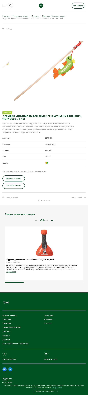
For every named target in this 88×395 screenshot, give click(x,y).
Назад (9, 29)
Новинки (5, 335)
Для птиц (6, 331)
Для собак (6, 319)
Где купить (78, 5)
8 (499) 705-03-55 (9, 359)
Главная (5, 16)
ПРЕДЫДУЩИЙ (12, 197)
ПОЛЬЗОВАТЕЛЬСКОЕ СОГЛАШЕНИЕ (15, 344)
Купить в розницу (13, 178)
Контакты (48, 319)
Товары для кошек (20, 16)
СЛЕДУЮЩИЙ (76, 197)
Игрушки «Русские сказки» (53, 16)
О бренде (47, 323)
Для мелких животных (11, 327)
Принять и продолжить (45, 391)
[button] (51, 220)
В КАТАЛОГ (45, 200)
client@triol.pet (50, 359)
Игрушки (35, 16)
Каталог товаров (9, 315)
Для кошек (6, 323)
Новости (6, 340)
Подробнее (57, 388)
